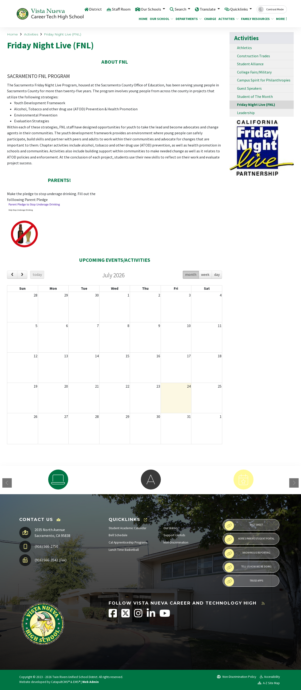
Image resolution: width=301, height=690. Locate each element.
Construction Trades (253, 56)
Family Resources (255, 19)
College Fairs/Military (254, 72)
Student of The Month (255, 96)
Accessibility (270, 677)
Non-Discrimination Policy (236, 677)
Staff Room (120, 9)
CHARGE (209, 19)
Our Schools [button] (151, 9)
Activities (227, 19)
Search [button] (180, 9)
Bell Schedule (118, 535)
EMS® (76, 682)
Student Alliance (250, 64)
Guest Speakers (249, 88)
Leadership (246, 112)
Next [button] (294, 483)
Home (142, 19)
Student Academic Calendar (127, 528)
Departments (187, 19)
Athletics (244, 47)
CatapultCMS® (60, 682)
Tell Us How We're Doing (248, 567)
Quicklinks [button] (239, 9)
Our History (170, 528)
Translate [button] (207, 9)
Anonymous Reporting (247, 553)
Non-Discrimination (175, 542)
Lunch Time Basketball (124, 550)
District (95, 9)
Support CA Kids (174, 535)
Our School (160, 19)
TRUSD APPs (244, 581)
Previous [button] (7, 483)
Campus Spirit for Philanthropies (263, 80)
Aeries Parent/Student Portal (249, 539)
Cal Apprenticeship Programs (128, 542)
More (280, 19)
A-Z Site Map (269, 683)
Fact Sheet (244, 525)
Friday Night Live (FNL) (62, 34)
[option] (58, 480)
